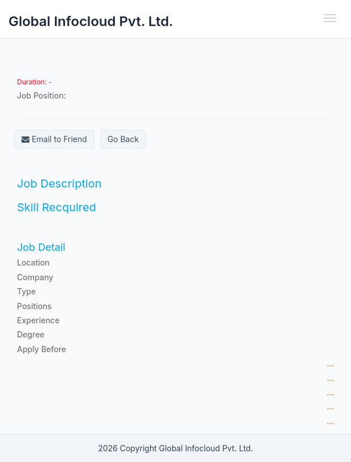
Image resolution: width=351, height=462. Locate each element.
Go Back (123, 139)
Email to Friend (54, 139)
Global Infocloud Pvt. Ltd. (90, 21)
